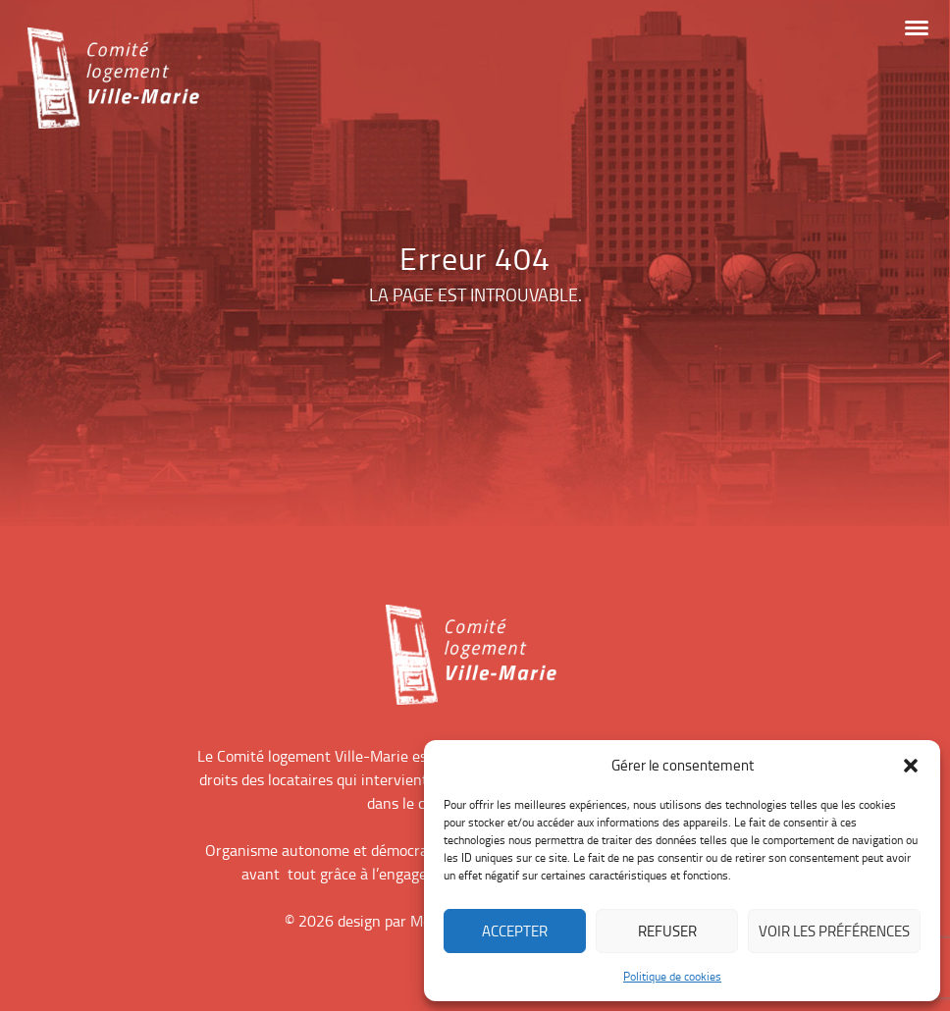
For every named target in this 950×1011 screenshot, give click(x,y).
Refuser (667, 931)
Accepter (515, 931)
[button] (911, 765)
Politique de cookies (672, 976)
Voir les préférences (834, 931)
